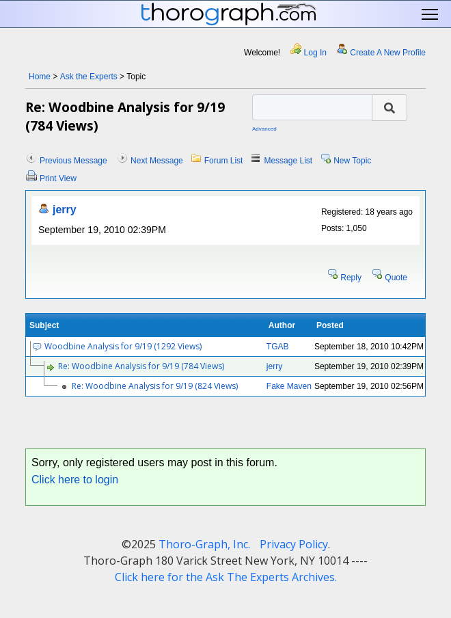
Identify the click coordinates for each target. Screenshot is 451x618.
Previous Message (73, 160)
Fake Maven (289, 386)
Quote (396, 277)
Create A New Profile (388, 52)
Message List (288, 160)
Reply (350, 277)
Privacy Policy (294, 544)
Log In (315, 52)
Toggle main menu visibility (431, 14)
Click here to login (74, 479)
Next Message (157, 160)
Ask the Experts (89, 76)
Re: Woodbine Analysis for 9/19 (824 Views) (155, 386)
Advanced (264, 129)
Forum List (223, 160)
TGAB (277, 346)
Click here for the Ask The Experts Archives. (226, 577)
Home (40, 76)
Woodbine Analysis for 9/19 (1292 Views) (123, 346)
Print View (58, 178)
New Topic (352, 160)
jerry (65, 209)
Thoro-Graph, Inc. (204, 544)
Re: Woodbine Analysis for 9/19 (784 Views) (141, 366)
